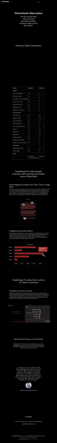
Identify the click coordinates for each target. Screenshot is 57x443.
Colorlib (43, 436)
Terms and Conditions (25, 437)
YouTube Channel (23, 439)
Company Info (34, 437)
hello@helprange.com (28, 424)
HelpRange (23, 436)
